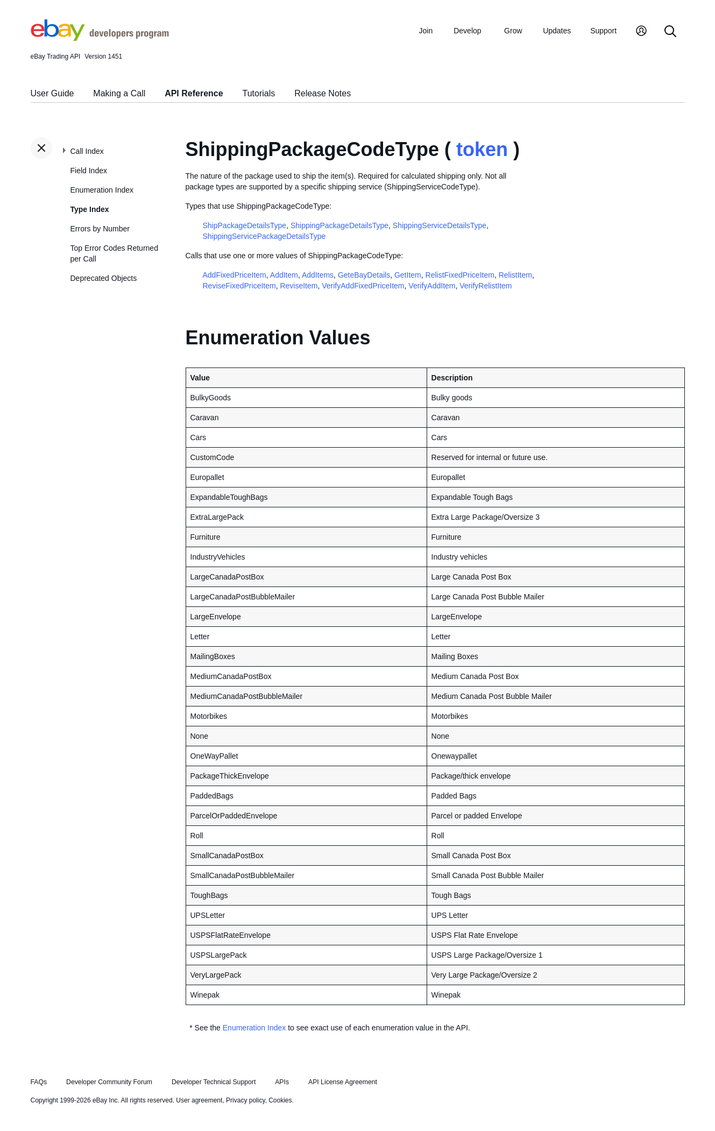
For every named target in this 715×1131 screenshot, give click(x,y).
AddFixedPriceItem (234, 275)
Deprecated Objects (103, 278)
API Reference (194, 93)
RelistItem (515, 275)
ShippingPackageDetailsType (339, 225)
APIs (282, 1082)
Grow (513, 30)
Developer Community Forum (109, 1082)
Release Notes (322, 93)
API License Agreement (342, 1082)
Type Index (89, 209)
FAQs (39, 1082)
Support (603, 30)
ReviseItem (298, 285)
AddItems (318, 275)
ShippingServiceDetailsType (439, 225)
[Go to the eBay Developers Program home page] (100, 38)
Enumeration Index (102, 190)
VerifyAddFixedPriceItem (363, 285)
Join (426, 30)
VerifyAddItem (431, 285)
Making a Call (119, 93)
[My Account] (641, 32)
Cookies (280, 1100)
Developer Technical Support (214, 1082)
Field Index (88, 170)
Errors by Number (100, 228)
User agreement (199, 1100)
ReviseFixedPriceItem (239, 285)
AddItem (284, 275)
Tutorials (259, 93)
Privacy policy (245, 1100)
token (482, 149)
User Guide (52, 93)
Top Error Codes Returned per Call (114, 253)
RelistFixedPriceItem (460, 275)
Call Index (87, 151)
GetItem (407, 275)
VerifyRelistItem (485, 285)
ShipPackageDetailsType (245, 225)
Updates (557, 30)
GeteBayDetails (364, 275)
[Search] (670, 32)
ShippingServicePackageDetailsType (264, 236)
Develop (467, 30)
